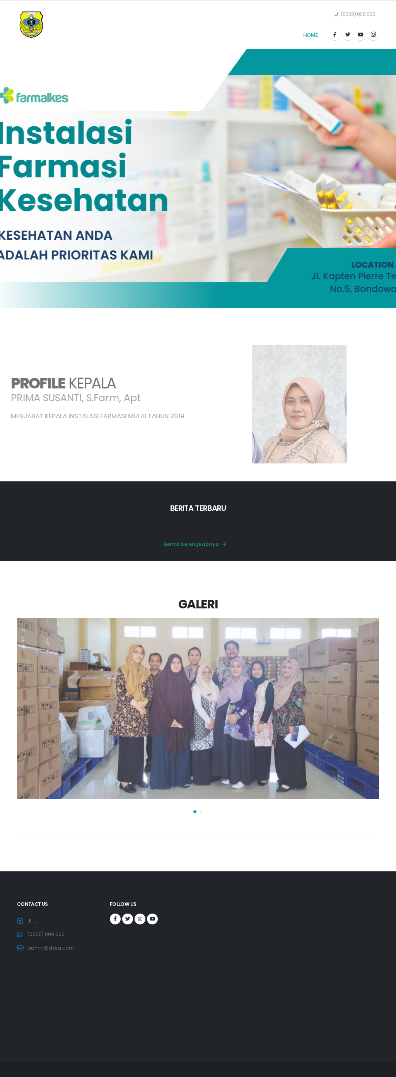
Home (310, 35)
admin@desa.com (51, 948)
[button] (195, 811)
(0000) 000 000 (46, 934)
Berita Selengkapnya (195, 544)
